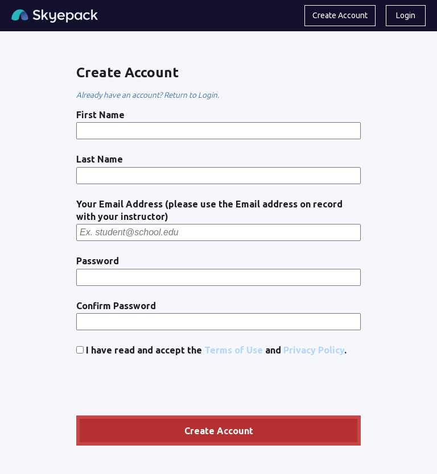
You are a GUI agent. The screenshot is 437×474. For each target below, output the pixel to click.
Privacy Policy (313, 350)
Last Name (99, 159)
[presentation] (162, 387)
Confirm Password (116, 306)
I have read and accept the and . (211, 350)
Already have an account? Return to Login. (147, 94)
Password (97, 261)
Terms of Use (233, 350)
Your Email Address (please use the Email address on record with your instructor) (209, 210)
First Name (100, 115)
